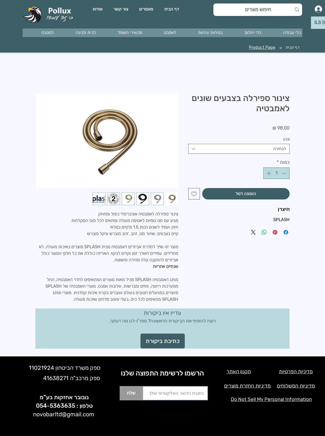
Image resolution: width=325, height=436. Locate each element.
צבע (286, 139)
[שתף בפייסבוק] (285, 232)
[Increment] (268, 173)
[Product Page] (262, 48)
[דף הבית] (292, 48)
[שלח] (131, 393)
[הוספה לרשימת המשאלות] (194, 194)
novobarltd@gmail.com (63, 414)
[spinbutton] (276, 173)
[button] (283, 33)
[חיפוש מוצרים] (258, 9)
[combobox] (239, 149)
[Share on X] (253, 232)
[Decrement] (285, 173)
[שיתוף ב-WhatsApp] (264, 232)
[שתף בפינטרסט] (275, 232)
